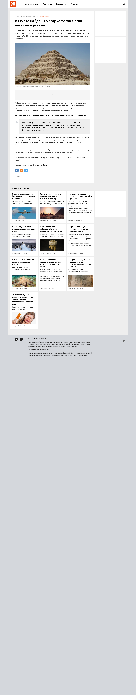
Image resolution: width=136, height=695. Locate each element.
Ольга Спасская (44, 16)
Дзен (45, 165)
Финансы (74, 4)
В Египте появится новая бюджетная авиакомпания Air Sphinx (23, 196)
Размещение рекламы (41, 350)
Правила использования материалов (40, 353)
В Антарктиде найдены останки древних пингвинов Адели (24, 229)
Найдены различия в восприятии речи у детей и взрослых (80, 196)
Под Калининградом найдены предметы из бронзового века (78, 229)
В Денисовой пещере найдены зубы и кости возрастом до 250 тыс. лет (51, 229)
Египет (18, 176)
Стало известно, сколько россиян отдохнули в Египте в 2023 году (51, 196)
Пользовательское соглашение (76, 355)
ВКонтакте (37, 165)
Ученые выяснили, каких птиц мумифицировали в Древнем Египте (57, 115)
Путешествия (61, 4)
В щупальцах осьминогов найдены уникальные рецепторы (23, 262)
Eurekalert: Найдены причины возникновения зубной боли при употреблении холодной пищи (22, 299)
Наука (17, 16)
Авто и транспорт (32, 4)
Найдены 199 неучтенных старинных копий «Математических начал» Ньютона (79, 263)
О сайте (30, 350)
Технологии (47, 4)
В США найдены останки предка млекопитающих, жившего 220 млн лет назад (50, 263)
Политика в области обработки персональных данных (72, 353)
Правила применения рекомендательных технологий (46, 355)
